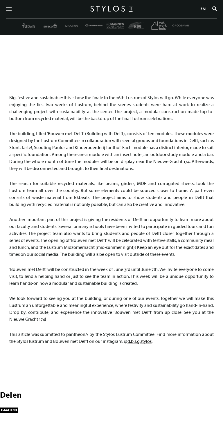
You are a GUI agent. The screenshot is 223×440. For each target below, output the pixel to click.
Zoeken (214, 8)
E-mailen (9, 410)
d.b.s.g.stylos (139, 341)
